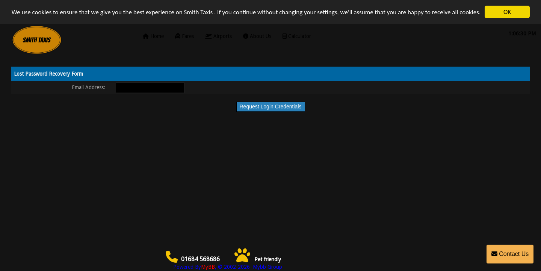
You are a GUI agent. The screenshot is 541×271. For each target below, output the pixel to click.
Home (153, 36)
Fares (184, 36)
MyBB (208, 267)
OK (507, 12)
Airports (218, 36)
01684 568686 (193, 259)
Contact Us (510, 254)
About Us (257, 36)
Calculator (297, 36)
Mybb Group (266, 267)
